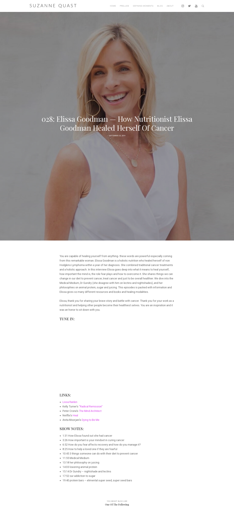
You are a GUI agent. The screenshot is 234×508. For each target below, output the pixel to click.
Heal (75, 415)
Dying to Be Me (90, 419)
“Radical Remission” (91, 406)
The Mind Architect (90, 410)
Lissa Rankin (70, 402)
